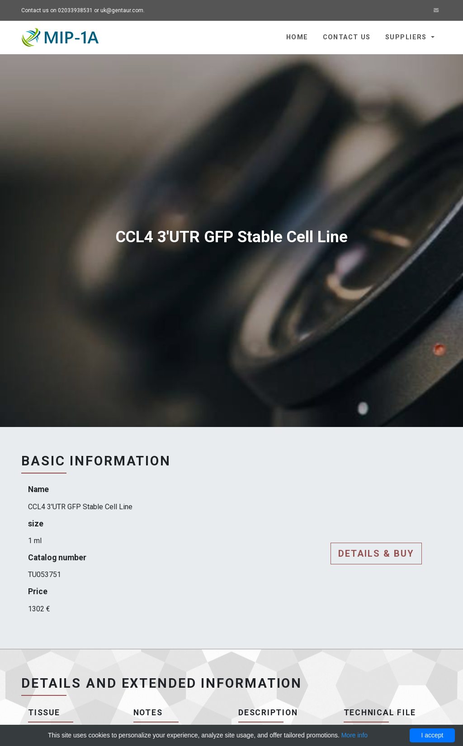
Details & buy (376, 553)
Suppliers (407, 37)
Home (297, 37)
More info (354, 735)
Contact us (347, 37)
